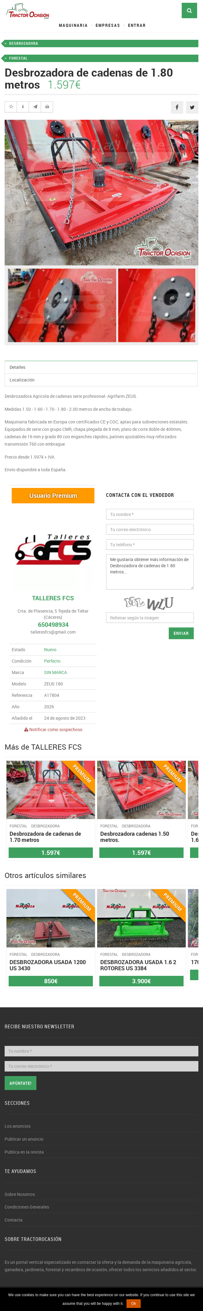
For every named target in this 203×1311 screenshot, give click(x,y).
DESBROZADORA (23, 43)
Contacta (14, 1220)
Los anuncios (18, 1126)
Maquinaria (73, 25)
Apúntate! (20, 1083)
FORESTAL (18, 58)
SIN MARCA (55, 672)
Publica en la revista (24, 1152)
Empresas (108, 25)
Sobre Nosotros (20, 1194)
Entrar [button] (137, 25)
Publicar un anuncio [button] (24, 1139)
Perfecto (52, 661)
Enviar (181, 633)
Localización (22, 380)
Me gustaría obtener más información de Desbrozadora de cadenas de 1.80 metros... (150, 571)
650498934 (53, 624)
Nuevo (50, 649)
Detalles (17, 367)
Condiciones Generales (27, 1207)
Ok (133, 1303)
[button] (11, 106)
